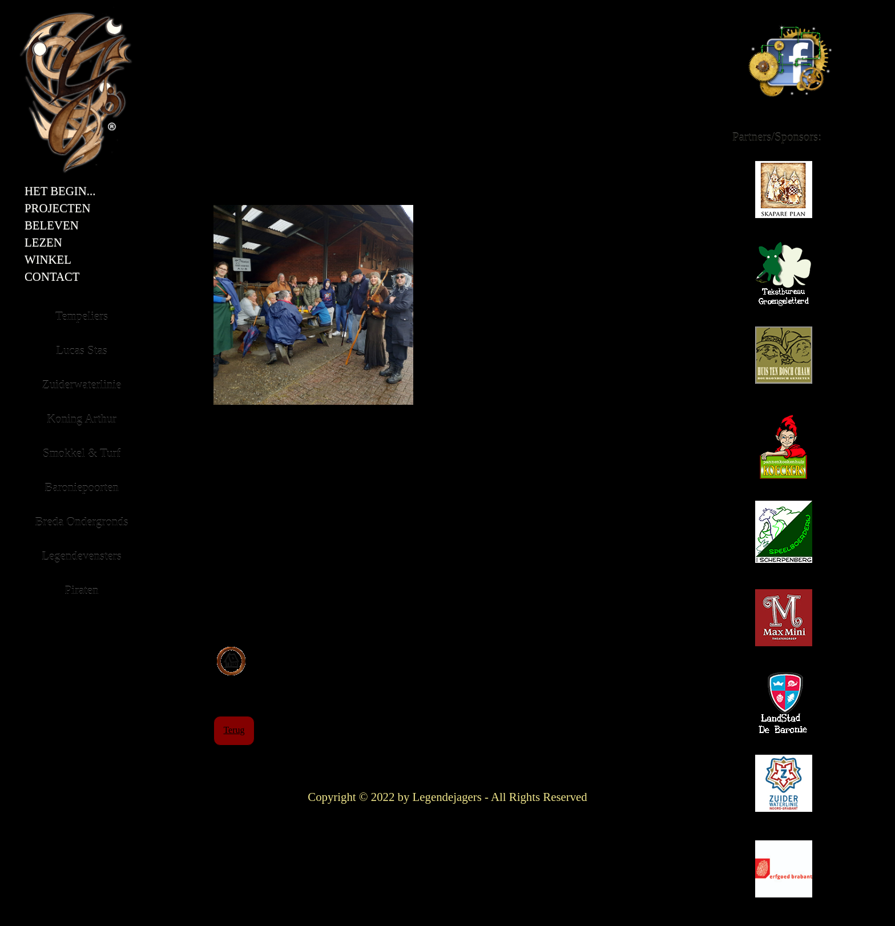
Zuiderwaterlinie (785, 789)
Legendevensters (82, 555)
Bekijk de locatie (294, 652)
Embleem (36, 10)
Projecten (58, 208)
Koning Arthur (81, 418)
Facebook (750, 10)
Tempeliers (81, 316)
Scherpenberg (783, 537)
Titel (170, 10)
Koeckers (783, 452)
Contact (52, 277)
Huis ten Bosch (783, 360)
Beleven (52, 225)
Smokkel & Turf (81, 453)
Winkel (48, 259)
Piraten (82, 590)
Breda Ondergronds (81, 521)
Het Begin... (60, 191)
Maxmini (783, 623)
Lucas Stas (81, 350)
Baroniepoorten (81, 487)
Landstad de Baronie (783, 712)
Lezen (43, 242)
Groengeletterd (783, 280)
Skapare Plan (783, 195)
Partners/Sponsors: (776, 136)
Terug (233, 730)
